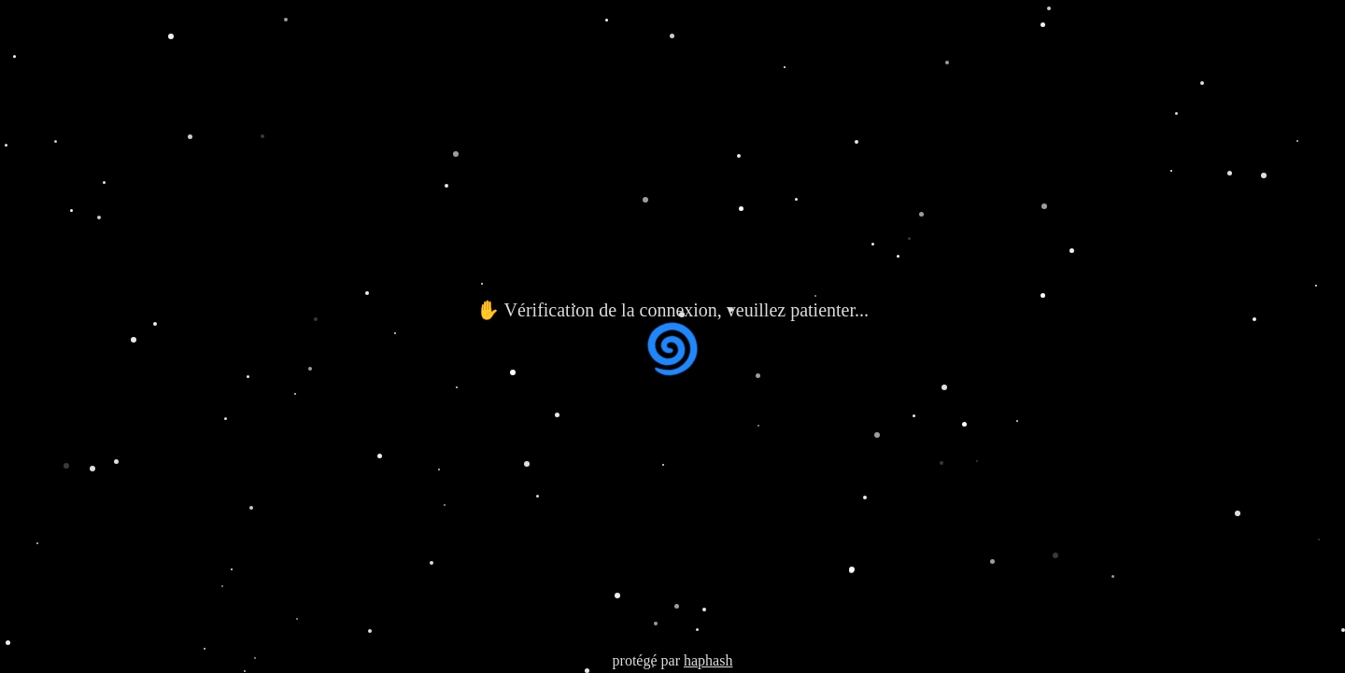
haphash (708, 660)
